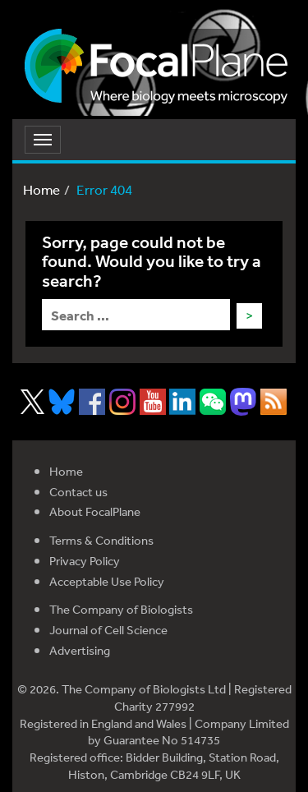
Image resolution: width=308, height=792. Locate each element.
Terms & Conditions (101, 540)
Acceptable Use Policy (106, 581)
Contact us (78, 492)
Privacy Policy (84, 561)
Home (41, 189)
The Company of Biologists (121, 609)
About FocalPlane (94, 511)
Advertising (79, 650)
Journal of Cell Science (108, 630)
